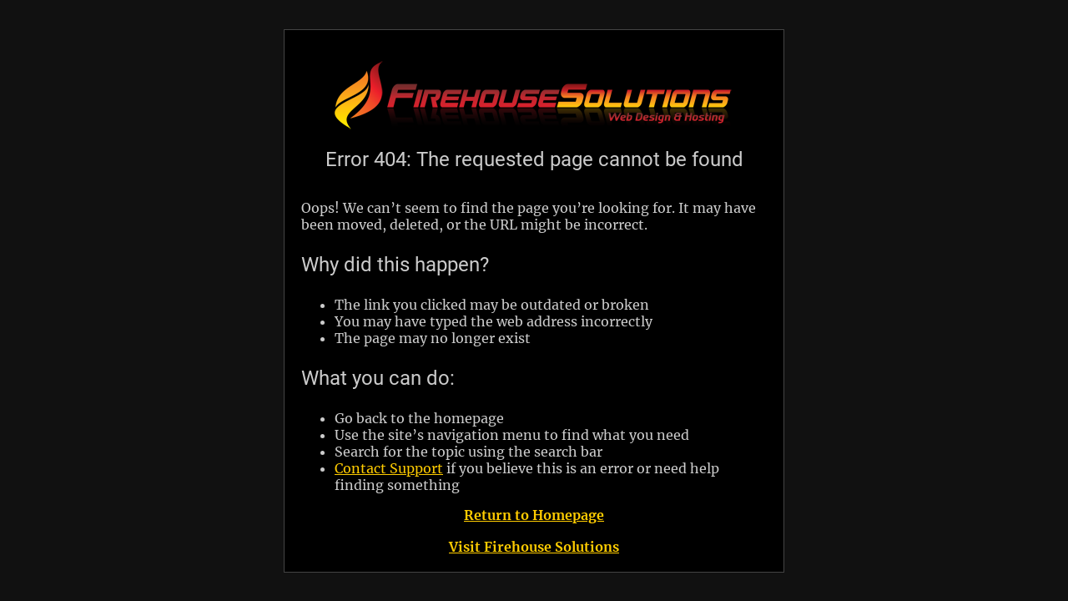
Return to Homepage (534, 515)
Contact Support (389, 468)
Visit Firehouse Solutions (534, 546)
